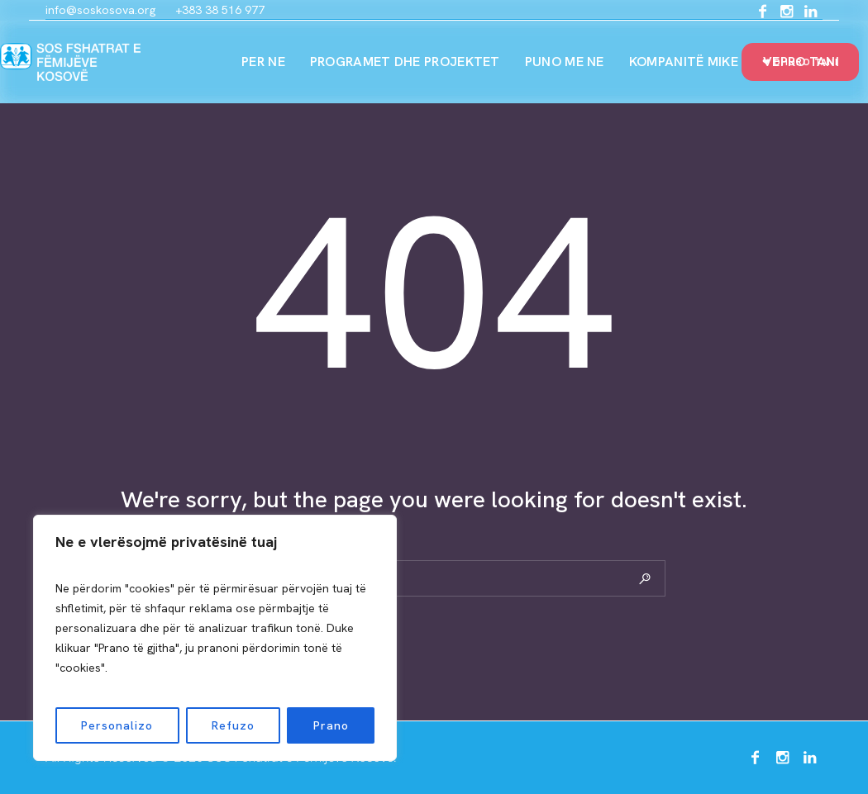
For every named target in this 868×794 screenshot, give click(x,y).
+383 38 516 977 (220, 9)
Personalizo (117, 725)
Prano (331, 725)
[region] (215, 638)
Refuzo (233, 725)
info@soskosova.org (100, 9)
